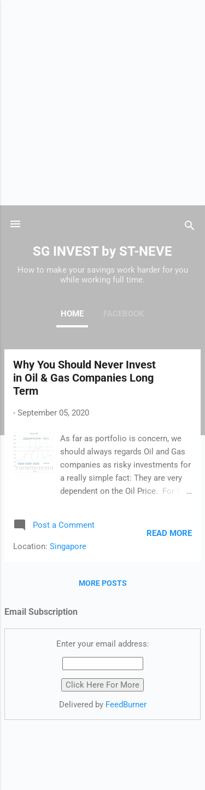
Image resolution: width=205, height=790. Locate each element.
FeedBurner (126, 705)
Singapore (68, 546)
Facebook (123, 314)
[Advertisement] (102, 102)
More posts (103, 583)
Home (72, 314)
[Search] (189, 227)
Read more (169, 533)
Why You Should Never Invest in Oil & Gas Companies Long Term (84, 377)
